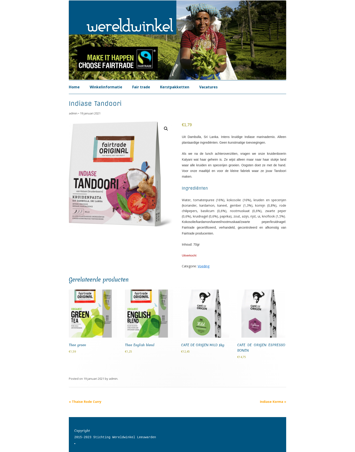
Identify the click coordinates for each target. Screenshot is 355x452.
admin (73, 113)
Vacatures (208, 87)
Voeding (203, 266)
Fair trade (141, 87)
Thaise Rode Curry (85, 401)
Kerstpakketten (174, 87)
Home (74, 87)
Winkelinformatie (106, 87)
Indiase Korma (273, 401)
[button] (166, 129)
